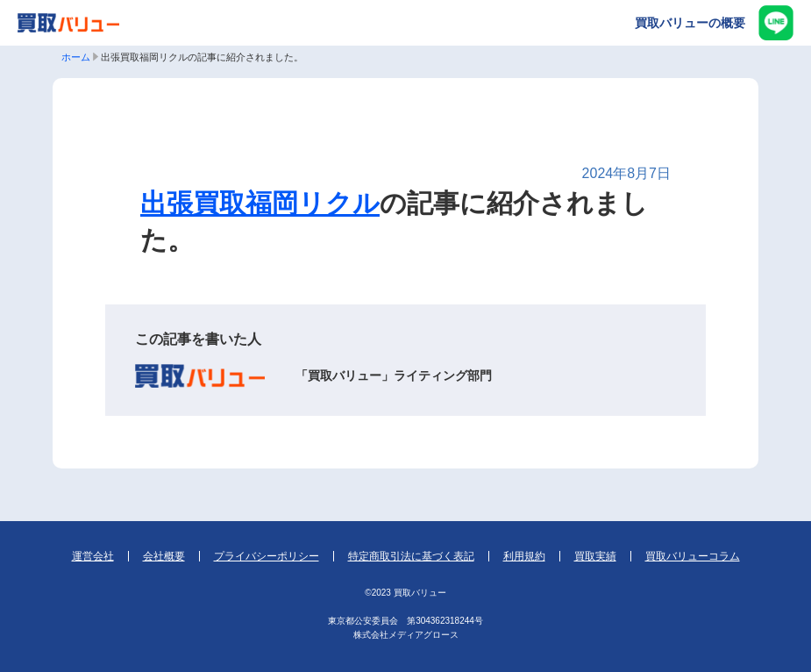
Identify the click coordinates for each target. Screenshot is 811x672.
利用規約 (524, 556)
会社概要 (164, 556)
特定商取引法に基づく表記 (411, 556)
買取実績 (595, 556)
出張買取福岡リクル (260, 203)
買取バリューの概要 (690, 23)
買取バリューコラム (692, 556)
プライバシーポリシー (266, 556)
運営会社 (93, 556)
